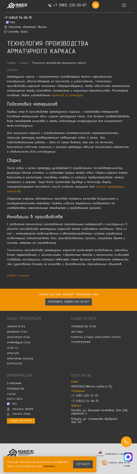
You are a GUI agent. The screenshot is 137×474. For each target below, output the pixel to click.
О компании (14, 383)
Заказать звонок (20, 409)
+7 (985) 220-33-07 (70, 5)
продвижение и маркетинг (117, 454)
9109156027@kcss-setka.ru (89, 386)
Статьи (11, 394)
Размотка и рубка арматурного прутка (96, 337)
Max (12, 403)
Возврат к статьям (18, 276)
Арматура (13, 353)
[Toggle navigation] (124, 5)
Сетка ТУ (12, 348)
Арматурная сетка (18, 337)
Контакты (81, 376)
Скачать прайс (19, 414)
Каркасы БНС (14, 364)
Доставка (77, 332)
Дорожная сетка (17, 332)
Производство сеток (83, 327)
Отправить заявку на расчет (68, 302)
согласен (83, 464)
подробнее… (49, 466)
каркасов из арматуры (67, 95)
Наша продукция (24, 319)
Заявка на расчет (21, 421)
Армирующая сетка (19, 343)
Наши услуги (83, 319)
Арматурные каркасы (20, 359)
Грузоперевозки (80, 342)
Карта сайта (15, 399)
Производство (15, 389)
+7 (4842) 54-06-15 (18, 17)
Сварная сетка (16, 327)
